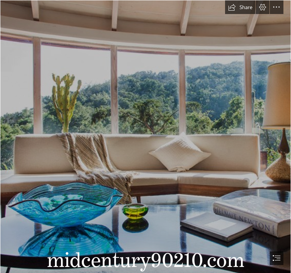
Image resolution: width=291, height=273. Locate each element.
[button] (240, 7)
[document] (145, 136)
